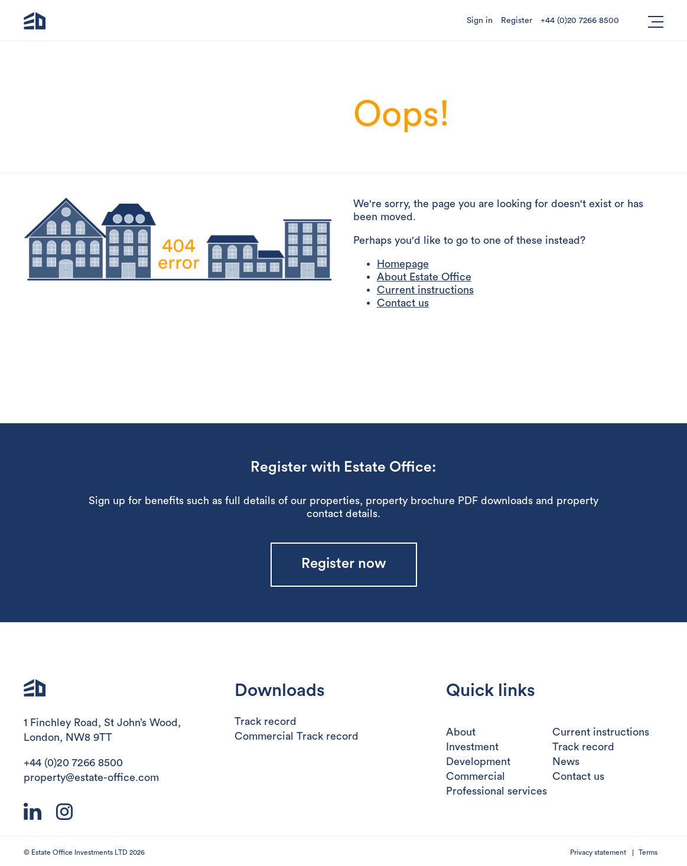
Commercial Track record (297, 736)
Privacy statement (598, 852)
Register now (343, 564)
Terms (648, 852)
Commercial (475, 776)
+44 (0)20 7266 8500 (580, 21)
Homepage (403, 264)
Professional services (496, 791)
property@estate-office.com (91, 777)
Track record (266, 721)
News (565, 761)
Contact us (403, 303)
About (461, 732)
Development (478, 761)
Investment (472, 746)
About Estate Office (424, 277)
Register (516, 21)
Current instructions (425, 290)
